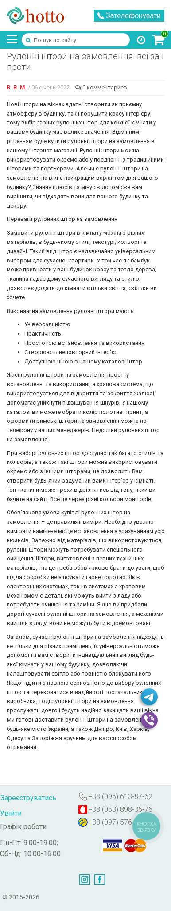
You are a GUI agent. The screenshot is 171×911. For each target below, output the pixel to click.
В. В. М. (17, 87)
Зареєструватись (28, 798)
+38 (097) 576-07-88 (120, 822)
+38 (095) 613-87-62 (120, 796)
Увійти (11, 813)
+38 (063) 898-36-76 (120, 809)
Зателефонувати (129, 15)
